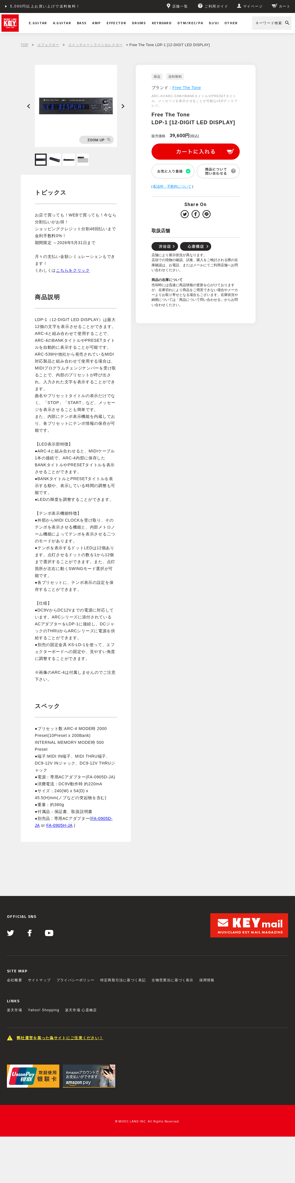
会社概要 (14, 980)
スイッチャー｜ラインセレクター (95, 45)
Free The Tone (186, 87)
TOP (24, 45)
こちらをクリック (73, 270)
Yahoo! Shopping (43, 1010)
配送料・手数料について (172, 186)
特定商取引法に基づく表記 (123, 980)
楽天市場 (14, 1010)
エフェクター (48, 45)
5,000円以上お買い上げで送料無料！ (45, 6)
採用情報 (207, 980)
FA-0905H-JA (59, 825)
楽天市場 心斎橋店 (81, 1010)
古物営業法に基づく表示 (172, 980)
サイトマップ (39, 980)
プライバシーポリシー (75, 980)
